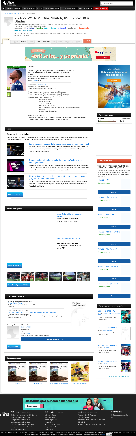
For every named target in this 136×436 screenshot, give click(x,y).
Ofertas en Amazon (101, 8)
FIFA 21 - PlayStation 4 (107, 361)
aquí (103, 434)
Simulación (106, 347)
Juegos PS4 (49, 422)
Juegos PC (49, 429)
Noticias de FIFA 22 (14, 195)
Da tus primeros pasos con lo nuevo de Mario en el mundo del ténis (32, 312)
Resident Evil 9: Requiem (87, 415)
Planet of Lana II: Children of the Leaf (91, 424)
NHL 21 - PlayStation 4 (107, 345)
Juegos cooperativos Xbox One (22, 427)
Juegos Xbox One (51, 427)
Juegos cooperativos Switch (21, 422)
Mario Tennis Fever (15, 303)
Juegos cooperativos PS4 (20, 420)
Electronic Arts (41, 85)
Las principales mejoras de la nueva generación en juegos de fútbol (59, 144)
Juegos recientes (29, 8)
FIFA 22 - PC (103, 180)
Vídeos (38, 41)
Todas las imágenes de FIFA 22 (18, 285)
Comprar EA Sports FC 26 (55, 339)
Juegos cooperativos (13, 8)
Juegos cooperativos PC (20, 429)
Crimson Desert (83, 417)
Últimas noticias (50, 415)
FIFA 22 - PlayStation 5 (107, 249)
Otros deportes (107, 330)
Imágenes (46, 41)
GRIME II (81, 422)
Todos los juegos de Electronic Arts (119, 376)
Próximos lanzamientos (69, 8)
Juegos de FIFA (13, 347)
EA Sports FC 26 (26, 327)
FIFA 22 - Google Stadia (108, 284)
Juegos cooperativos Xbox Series (23, 424)
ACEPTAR (109, 434)
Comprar (87, 40)
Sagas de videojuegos (51, 8)
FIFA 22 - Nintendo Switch (109, 232)
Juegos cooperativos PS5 (20, 417)
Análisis (39, 8)
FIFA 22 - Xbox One (106, 214)
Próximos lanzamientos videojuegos (24, 415)
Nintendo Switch (50, 417)
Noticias (23, 41)
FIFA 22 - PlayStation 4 (107, 197)
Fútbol (36, 80)
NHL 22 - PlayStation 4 (107, 328)
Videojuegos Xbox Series (54, 424)
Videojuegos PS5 (51, 420)
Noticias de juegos (85, 8)
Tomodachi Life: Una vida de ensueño (91, 420)
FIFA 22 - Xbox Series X (108, 266)
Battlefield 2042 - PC (106, 311)
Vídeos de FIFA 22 (13, 265)
